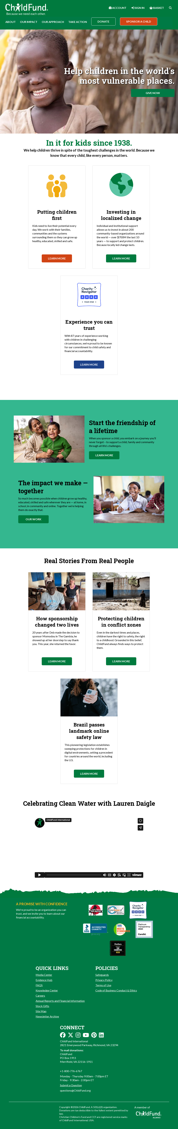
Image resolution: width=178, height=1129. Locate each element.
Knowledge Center (47, 990)
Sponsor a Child (138, 21)
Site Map (41, 1011)
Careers (40, 995)
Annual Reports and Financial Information (60, 1000)
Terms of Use (103, 985)
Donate (103, 21)
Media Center (44, 974)
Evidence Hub (44, 980)
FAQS (39, 985)
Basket (156, 7)
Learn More (57, 258)
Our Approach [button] (53, 21)
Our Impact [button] (28, 21)
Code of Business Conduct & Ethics (116, 990)
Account (117, 7)
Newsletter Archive (47, 1016)
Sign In (137, 7)
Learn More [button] (104, 455)
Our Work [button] (33, 519)
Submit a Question (71, 1085)
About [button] (10, 21)
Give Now (153, 93)
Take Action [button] (77, 21)
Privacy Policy (103, 980)
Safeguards (102, 974)
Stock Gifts (42, 1006)
